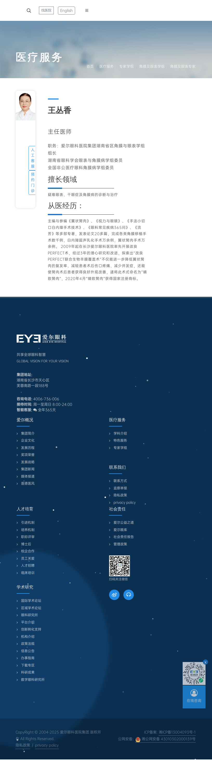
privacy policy (125, 502)
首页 (90, 66)
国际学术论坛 (31, 600)
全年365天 (44, 409)
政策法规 (28, 643)
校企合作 (28, 551)
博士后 (26, 544)
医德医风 (28, 483)
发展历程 (28, 448)
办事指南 (28, 658)
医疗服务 (106, 66)
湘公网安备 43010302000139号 (165, 739)
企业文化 (28, 440)
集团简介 (28, 433)
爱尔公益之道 (124, 522)
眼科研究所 (29, 615)
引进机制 (28, 522)
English (66, 10)
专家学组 (126, 66)
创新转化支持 (31, 629)
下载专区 (28, 665)
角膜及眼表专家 (183, 66)
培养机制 (28, 530)
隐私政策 (120, 495)
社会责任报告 (124, 537)
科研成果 (28, 672)
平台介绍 (28, 622)
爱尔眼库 (120, 530)
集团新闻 (28, 469)
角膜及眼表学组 (152, 66)
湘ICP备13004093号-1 (177, 732)
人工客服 (33, 158)
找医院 (46, 10)
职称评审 (28, 537)
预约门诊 (33, 182)
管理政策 (120, 544)
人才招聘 (28, 565)
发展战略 (28, 462)
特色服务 (120, 440)
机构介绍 (28, 636)
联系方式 (120, 481)
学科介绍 (120, 433)
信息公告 (28, 651)
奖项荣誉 (28, 455)
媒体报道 (28, 476)
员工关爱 (28, 558)
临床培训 (28, 573)
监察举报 (120, 488)
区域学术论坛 (31, 608)
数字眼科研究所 (33, 679)
